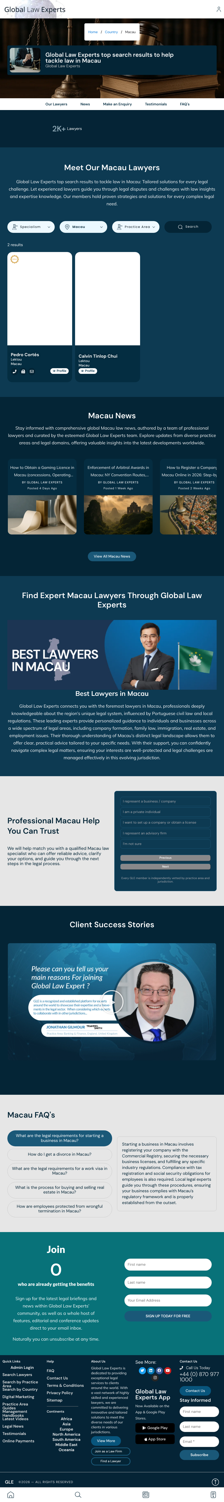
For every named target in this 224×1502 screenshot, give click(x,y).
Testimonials (14, 1428)
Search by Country (20, 1384)
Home (93, 32)
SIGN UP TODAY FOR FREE (168, 1311)
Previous (165, 860)
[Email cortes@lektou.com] (30, 374)
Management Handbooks (14, 1408)
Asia (66, 1419)
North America (66, 1430)
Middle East (66, 1440)
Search (188, 229)
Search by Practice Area (20, 1379)
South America (66, 1435)
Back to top (215, 1477)
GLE (9, 1477)
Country (111, 32)
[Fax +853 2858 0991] (21, 374)
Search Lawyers (17, 1369)
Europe (66, 1425)
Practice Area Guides (15, 1401)
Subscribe (199, 1450)
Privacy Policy (60, 1387)
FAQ (50, 1365)
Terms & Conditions (65, 1380)
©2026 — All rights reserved (46, 1477)
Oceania (66, 1445)
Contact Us (57, 1373)
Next (165, 869)
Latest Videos (15, 1414)
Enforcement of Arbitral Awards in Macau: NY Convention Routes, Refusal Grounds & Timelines (118, 478)
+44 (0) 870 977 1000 (199, 1372)
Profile (59, 374)
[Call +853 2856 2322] (13, 374)
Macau (16, 367)
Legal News (13, 1421)
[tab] (59, 1133)
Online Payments (18, 1436)
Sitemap (55, 1395)
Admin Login (22, 1363)
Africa (66, 1414)
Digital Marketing (18, 1391)
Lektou (16, 362)
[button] (112, 1001)
